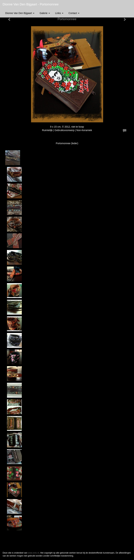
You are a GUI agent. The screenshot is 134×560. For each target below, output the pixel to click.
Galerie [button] (45, 13)
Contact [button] (74, 13)
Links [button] (59, 13)
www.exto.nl (33, 553)
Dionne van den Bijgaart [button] (19, 13)
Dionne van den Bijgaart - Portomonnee (31, 4)
